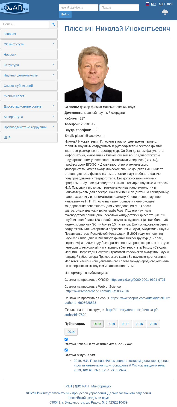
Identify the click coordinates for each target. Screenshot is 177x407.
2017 (125, 324)
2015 (153, 324)
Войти (65, 14)
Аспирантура (29, 116)
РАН (69, 386)
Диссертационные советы (29, 106)
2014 (71, 332)
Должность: (74, 112)
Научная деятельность (29, 75)
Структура (29, 65)
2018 (111, 324)
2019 (97, 324)
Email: (69, 136)
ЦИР (7, 137)
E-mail (166, 4)
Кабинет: (72, 118)
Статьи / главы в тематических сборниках (98, 344)
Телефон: (72, 124)
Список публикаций (18, 86)
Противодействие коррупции (29, 127)
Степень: (72, 107)
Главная (10, 34)
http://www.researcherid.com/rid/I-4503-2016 (97, 291)
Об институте (29, 44)
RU (153, 4)
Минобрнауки (101, 386)
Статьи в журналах (80, 355)
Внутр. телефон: (78, 130)
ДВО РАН (82, 386)
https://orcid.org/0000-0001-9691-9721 (137, 279)
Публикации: (112, 328)
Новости (10, 54)
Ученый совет (14, 96)
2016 (139, 324)
